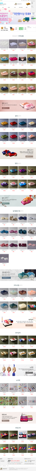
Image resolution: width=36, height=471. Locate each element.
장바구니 (26, 0)
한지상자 (9, 7)
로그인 (21, 0)
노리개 (14, 7)
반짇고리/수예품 (20, 7)
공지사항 (32, 2)
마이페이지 (28, 0)
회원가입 (24, 0)
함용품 (26, 7)
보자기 (3, 7)
